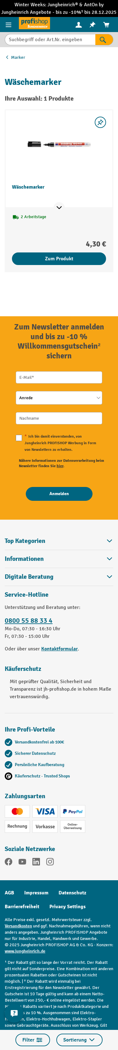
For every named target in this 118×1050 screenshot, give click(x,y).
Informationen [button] (59, 559)
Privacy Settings (67, 907)
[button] (59, 577)
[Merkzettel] (92, 24)
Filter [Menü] (32, 1040)
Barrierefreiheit (22, 907)
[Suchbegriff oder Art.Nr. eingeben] (50, 39)
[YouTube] (22, 863)
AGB (9, 893)
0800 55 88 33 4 (29, 620)
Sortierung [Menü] (79, 1040)
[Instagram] (50, 863)
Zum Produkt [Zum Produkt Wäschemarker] (59, 259)
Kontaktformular (59, 649)
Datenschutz (72, 893)
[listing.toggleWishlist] (100, 122)
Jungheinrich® (63, 5)
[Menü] (9, 24)
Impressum (36, 893)
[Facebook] (8, 863)
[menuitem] (79, 24)
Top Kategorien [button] (59, 541)
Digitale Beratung (29, 577)
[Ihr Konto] (79, 24)
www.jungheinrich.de (25, 951)
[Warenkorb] (106, 24)
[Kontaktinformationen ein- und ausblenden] (14, 1013)
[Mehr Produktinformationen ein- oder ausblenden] (59, 207)
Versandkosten (18, 926)
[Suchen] (104, 39)
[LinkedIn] (36, 863)
